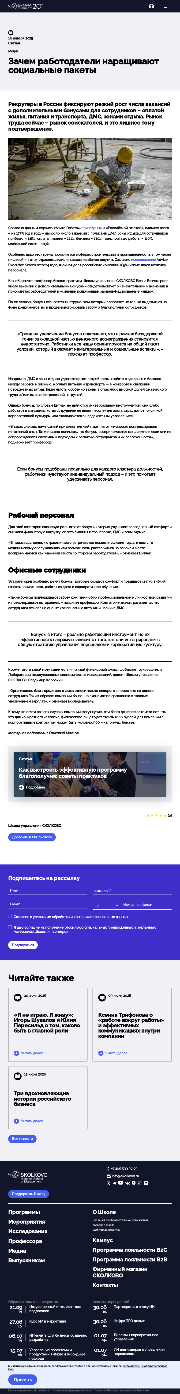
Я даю (85, 929)
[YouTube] (120, 1183)
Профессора (25, 1241)
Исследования (27, 1231)
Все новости (22, 1139)
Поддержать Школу (28, 1194)
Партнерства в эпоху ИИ (134, 1307)
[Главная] (25, 6)
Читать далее (32, 1053)
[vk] (127, 1183)
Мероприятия (26, 1222)
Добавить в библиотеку (32, 837)
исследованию (143, 260)
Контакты (105, 1285)
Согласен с (71, 917)
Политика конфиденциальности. (72, 1390)
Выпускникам (26, 1260)
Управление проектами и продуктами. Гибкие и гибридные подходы (57, 1354)
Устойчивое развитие (106, 1230)
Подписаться (23, 945)
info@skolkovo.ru (125, 1176)
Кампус (102, 1240)
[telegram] (114, 1183)
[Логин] (154, 6)
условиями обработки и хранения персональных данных (80, 917)
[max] (108, 1183)
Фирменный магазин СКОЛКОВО (120, 1272)
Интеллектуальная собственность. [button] (29, 1390)
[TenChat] (146, 1183)
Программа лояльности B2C (130, 1250)
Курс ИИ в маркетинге (47, 1321)
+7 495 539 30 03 (124, 1168)
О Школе (104, 1212)
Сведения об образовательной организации (120, 1220)
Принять (23, 1379)
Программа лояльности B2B (130, 1260)
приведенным (93, 228)
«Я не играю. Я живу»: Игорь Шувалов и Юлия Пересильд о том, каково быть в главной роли (47, 1022)
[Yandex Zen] (133, 1183)
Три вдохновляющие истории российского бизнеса (42, 1099)
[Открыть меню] (165, 6)
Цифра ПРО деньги (129, 1321)
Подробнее (35, 787)
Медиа (13, 51)
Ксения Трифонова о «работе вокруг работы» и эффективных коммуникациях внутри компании (131, 1025)
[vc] (140, 1183)
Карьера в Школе (103, 1225)
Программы (24, 1212)
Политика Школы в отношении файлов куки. (121, 1390)
